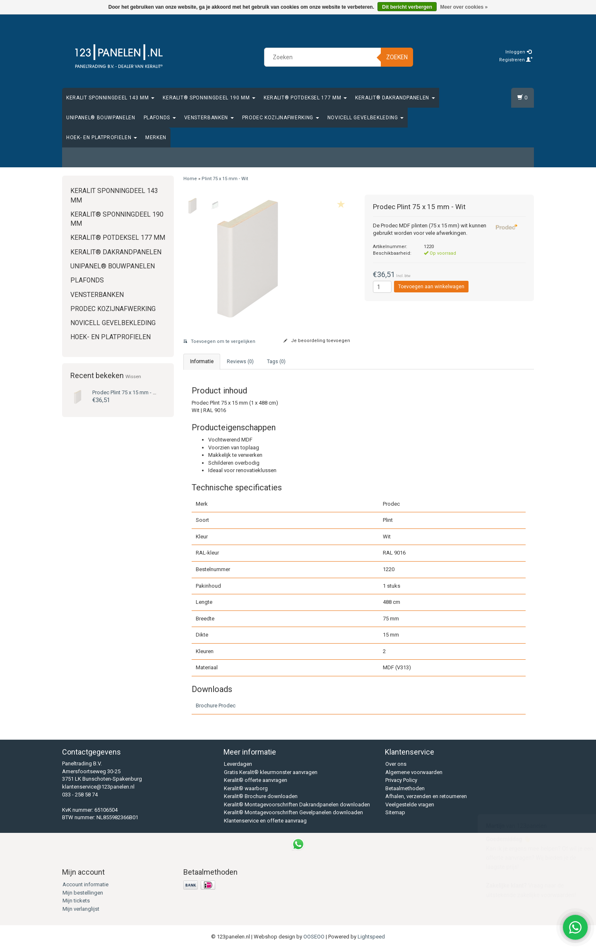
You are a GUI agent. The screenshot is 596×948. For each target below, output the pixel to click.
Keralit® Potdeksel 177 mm (305, 98)
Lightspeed (371, 937)
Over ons (395, 764)
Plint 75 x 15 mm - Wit (126, 392)
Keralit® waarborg (246, 788)
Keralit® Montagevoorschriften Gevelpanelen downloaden (293, 812)
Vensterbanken (209, 118)
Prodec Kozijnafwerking (280, 118)
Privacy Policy (401, 780)
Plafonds (160, 118)
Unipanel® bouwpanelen (100, 118)
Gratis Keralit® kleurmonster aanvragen (270, 772)
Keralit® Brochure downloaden (261, 796)
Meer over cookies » (464, 7)
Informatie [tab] (202, 361)
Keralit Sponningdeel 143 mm (110, 98)
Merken (155, 137)
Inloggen (518, 52)
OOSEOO (313, 937)
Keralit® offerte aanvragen (255, 780)
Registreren (516, 60)
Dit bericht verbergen (407, 7)
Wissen (133, 376)
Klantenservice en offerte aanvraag (265, 821)
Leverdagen (238, 764)
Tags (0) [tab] (276, 361)
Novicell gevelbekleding (365, 118)
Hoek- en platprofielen (101, 137)
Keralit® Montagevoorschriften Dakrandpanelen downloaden (297, 804)
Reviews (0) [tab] (240, 361)
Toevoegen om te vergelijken (219, 341)
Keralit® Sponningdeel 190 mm (209, 98)
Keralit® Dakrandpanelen (395, 98)
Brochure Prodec (216, 705)
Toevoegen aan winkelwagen (431, 286)
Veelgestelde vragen (409, 804)
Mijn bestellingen (82, 893)
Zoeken (397, 57)
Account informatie (85, 884)
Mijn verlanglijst (80, 909)
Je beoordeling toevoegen (317, 340)
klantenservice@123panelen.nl (98, 787)
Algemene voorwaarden (413, 772)
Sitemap (395, 812)
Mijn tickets (76, 900)
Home (190, 178)
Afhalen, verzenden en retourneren (426, 796)
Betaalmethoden (405, 788)
